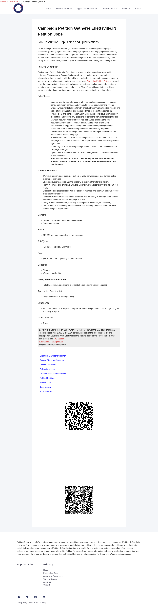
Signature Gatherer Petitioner (53, 356)
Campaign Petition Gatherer (99, 81)
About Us (126, 8)
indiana (3, 1)
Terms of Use (34, 603)
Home (48, 8)
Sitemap (43, 603)
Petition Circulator (48, 365)
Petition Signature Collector (52, 360)
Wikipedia (59, 339)
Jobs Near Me (46, 391)
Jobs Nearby (45, 387)
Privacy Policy (22, 603)
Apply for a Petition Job (87, 8)
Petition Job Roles (64, 8)
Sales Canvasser (47, 369)
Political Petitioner (48, 378)
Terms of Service (109, 8)
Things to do (57, 342)
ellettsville (14, 1)
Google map (44, 342)
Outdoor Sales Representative (53, 374)
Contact (138, 8)
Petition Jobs (45, 383)
